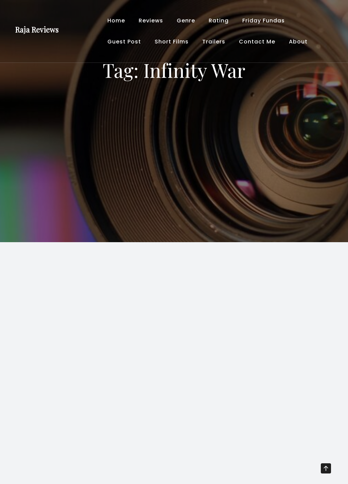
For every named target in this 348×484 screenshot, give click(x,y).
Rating (219, 20)
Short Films (172, 42)
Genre (186, 20)
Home (116, 20)
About (298, 42)
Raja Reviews (36, 29)
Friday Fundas (263, 20)
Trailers (213, 42)
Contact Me (257, 42)
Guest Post (124, 42)
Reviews (151, 20)
